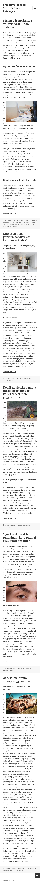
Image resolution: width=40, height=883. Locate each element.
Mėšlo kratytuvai (9, 513)
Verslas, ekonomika (24, 220)
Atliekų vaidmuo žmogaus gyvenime (16, 679)
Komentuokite (13, 226)
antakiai (29, 567)
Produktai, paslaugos (25, 378)
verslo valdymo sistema (13, 224)
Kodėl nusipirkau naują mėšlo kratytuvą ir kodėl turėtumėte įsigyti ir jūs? (19, 392)
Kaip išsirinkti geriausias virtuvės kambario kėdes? (16, 237)
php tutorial (17, 222)
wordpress (23, 224)
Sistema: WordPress (9, 880)
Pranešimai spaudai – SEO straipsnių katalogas (15, 8)
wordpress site (7, 870)
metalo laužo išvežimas (15, 843)
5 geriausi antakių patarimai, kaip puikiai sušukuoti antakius (19, 537)
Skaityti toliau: (9, 214)
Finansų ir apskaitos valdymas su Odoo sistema (17, 24)
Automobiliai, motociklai (26, 868)
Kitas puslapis (37, 875)
